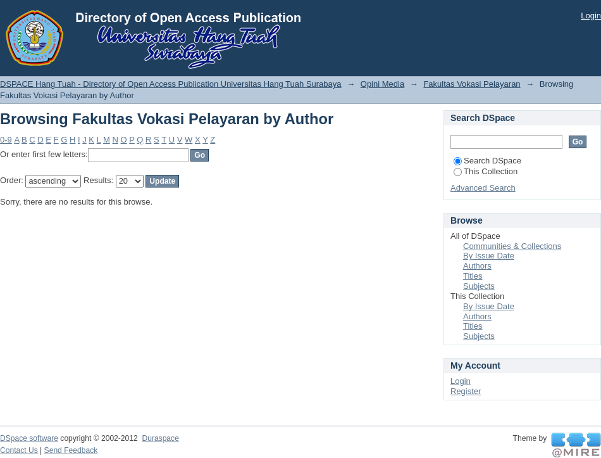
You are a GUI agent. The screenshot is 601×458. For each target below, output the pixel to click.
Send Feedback (71, 450)
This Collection (485, 171)
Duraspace (160, 438)
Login (591, 15)
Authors (477, 265)
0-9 (6, 139)
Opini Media (382, 84)
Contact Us (19, 450)
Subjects (479, 286)
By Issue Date (488, 255)
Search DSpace (487, 160)
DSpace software (29, 438)
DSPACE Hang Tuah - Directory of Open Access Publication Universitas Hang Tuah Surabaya (171, 84)
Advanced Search (483, 188)
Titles (473, 276)
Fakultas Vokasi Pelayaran (471, 84)
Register (465, 391)
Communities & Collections (512, 246)
